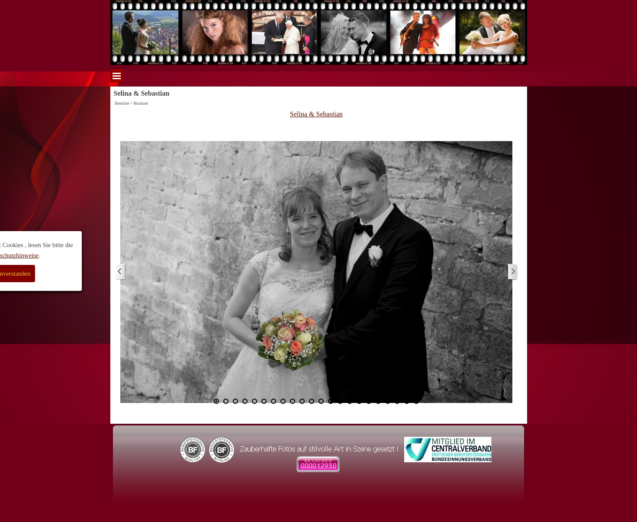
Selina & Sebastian (316, 114)
